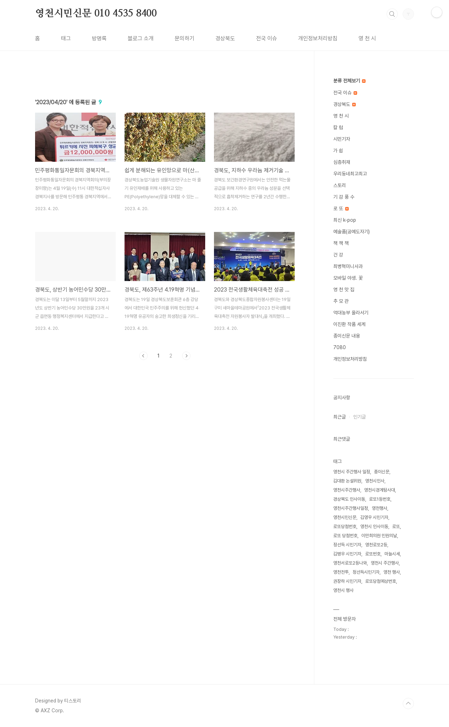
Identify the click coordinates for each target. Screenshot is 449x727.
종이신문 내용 (346, 336)
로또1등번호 (379, 499)
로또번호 (373, 553)
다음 (186, 454)
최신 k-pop (344, 220)
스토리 (339, 185)
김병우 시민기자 (347, 553)
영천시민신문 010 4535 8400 (96, 14)
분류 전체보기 (349, 81)
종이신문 (381, 471)
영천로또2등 (376, 544)
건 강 (338, 255)
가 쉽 (338, 150)
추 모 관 (341, 301)
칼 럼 (338, 127)
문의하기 (184, 38)
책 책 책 (341, 243)
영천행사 (379, 508)
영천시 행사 (343, 590)
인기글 (359, 417)
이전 (143, 454)
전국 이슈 (266, 38)
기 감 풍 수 (343, 197)
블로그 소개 (141, 38)
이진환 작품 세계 (349, 324)
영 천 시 (367, 38)
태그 (66, 38)
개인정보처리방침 (317, 38)
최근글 (339, 417)
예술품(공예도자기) (351, 231)
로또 (396, 526)
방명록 (99, 38)
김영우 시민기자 (374, 517)
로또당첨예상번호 (380, 581)
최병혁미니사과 (348, 266)
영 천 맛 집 (343, 289)
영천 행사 (391, 572)
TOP (408, 703)
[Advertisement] (165, 136)
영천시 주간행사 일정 (351, 471)
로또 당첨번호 (345, 535)
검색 (392, 14)
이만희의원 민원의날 (379, 535)
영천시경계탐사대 (379, 490)
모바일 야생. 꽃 (348, 278)
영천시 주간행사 (385, 563)
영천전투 (341, 572)
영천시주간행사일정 (350, 508)
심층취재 (341, 162)
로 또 (341, 208)
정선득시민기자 (366, 572)
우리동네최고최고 (350, 173)
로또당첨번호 (344, 526)
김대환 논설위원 (347, 480)
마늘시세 (392, 553)
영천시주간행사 (346, 490)
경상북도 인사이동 (349, 499)
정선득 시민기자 (347, 544)
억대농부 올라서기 (350, 312)
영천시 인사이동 (374, 526)
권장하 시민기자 (347, 581)
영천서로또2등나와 (350, 563)
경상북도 (225, 38)
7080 (339, 347)
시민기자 (341, 139)
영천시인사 (374, 480)
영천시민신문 (344, 517)
